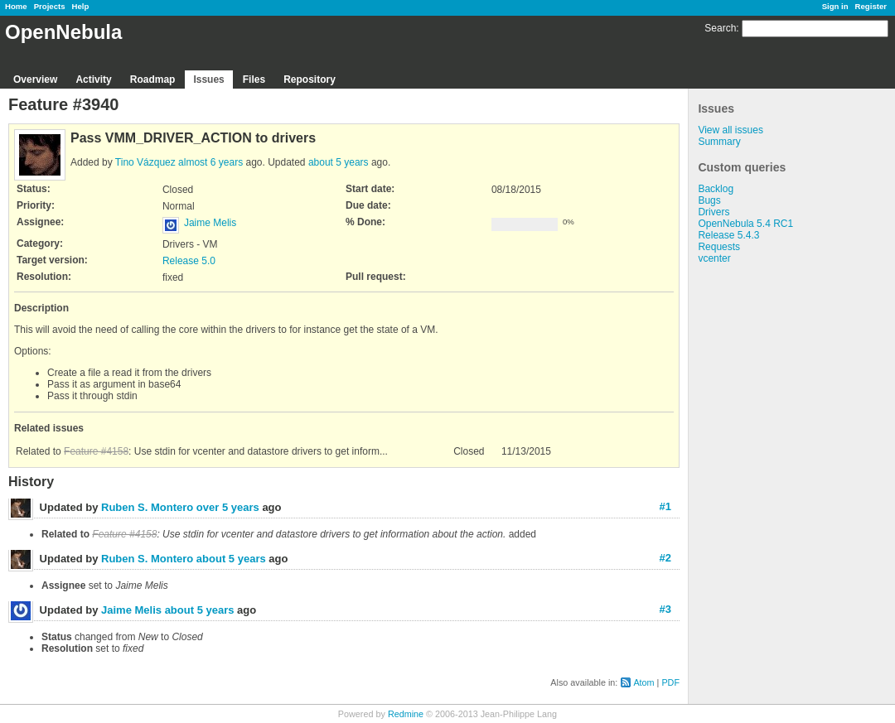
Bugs (709, 200)
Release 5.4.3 (728, 235)
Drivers (713, 212)
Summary (719, 141)
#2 (665, 558)
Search (720, 28)
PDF (670, 682)
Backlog (715, 189)
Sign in (835, 6)
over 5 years (227, 507)
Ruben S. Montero (147, 507)
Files (254, 79)
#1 (665, 506)
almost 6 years (210, 162)
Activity (93, 79)
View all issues (730, 130)
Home (16, 6)
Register (871, 6)
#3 (665, 609)
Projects (49, 6)
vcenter (714, 258)
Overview (35, 79)
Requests (719, 247)
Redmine (405, 714)
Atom (643, 682)
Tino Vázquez (145, 162)
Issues (208, 79)
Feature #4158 (96, 451)
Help (81, 6)
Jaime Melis (210, 223)
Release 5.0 (188, 261)
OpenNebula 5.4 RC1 (745, 223)
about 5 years (338, 162)
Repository (309, 79)
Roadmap (153, 79)
